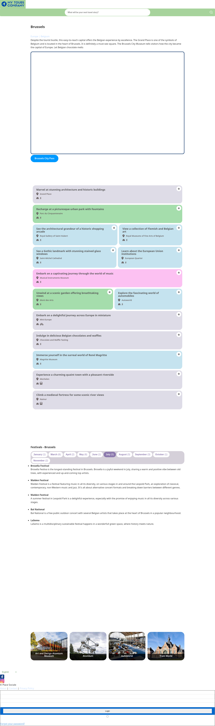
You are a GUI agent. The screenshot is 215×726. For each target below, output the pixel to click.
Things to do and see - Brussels (51, 181)
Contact (13, 688)
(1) (39, 454)
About (3, 688)
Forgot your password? (12, 723)
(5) (110, 454)
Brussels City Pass (44, 158)
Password (4, 700)
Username (4, 692)
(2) (70, 454)
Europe (34, 36)
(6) (56, 454)
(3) (124, 454)
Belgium (45, 36)
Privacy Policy (27, 688)
